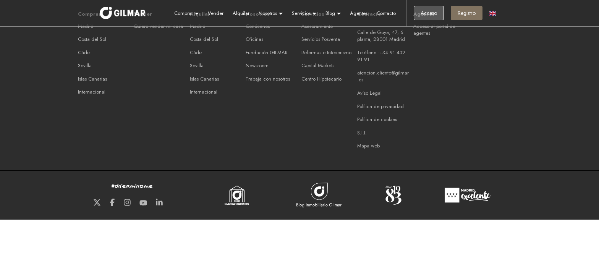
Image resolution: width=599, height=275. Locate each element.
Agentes (358, 13)
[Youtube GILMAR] (143, 203)
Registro (467, 13)
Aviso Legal (369, 93)
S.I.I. (362, 132)
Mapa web (368, 145)
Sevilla (85, 65)
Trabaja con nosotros (268, 78)
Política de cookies (377, 119)
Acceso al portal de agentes (434, 30)
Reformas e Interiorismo (326, 52)
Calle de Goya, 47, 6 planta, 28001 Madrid (381, 36)
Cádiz (84, 52)
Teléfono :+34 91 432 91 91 (381, 56)
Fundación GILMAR (267, 52)
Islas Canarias (92, 78)
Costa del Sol (92, 39)
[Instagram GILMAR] (127, 203)
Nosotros (271, 13)
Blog (333, 13)
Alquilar (241, 13)
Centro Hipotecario (321, 78)
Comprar (186, 13)
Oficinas (254, 39)
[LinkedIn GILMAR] (159, 203)
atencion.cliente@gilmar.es (383, 76)
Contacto (386, 13)
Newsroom (257, 65)
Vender (215, 13)
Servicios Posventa (320, 39)
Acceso (429, 13)
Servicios (304, 13)
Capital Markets (317, 65)
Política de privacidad (380, 106)
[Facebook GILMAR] (112, 203)
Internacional (91, 91)
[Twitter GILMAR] (97, 203)
